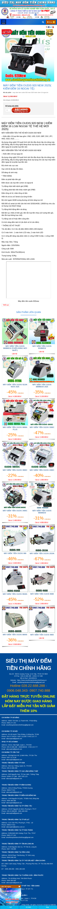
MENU (3, 21)
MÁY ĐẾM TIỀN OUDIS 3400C (15, 511)
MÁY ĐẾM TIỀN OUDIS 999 (15, 553)
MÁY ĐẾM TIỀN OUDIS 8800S (15, 635)
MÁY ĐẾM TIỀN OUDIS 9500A (15, 594)
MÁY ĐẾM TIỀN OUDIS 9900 (42, 635)
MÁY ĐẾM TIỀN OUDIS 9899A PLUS (15, 428)
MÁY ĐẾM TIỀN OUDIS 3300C (42, 427)
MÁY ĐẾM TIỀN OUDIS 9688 (42, 594)
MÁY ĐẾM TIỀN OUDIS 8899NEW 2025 (41, 386)
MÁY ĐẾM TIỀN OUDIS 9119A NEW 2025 (15, 386)
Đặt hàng (21, 110)
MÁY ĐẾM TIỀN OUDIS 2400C (42, 470)
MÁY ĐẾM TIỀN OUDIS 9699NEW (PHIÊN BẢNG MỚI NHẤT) (15, 348)
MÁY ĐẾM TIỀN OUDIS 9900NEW (41, 512)
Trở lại (6, 305)
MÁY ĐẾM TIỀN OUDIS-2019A (42, 553)
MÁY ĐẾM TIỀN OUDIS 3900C (15, 470)
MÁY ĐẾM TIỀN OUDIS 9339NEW (41, 347)
